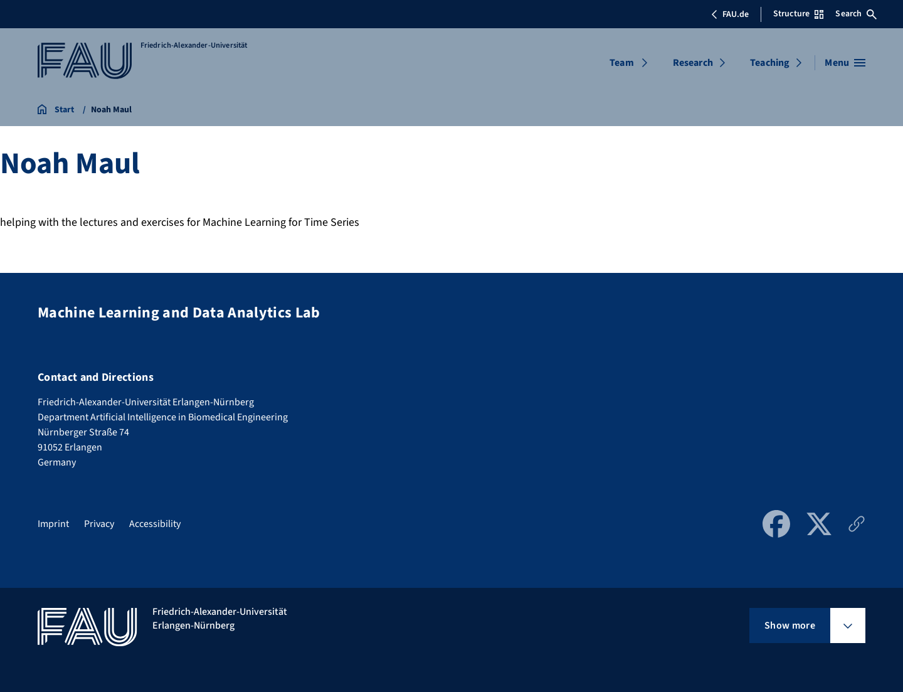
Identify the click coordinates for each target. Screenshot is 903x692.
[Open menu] (845, 63)
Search (856, 14)
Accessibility (155, 524)
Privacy (99, 524)
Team (622, 63)
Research (693, 63)
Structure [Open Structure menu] (798, 14)
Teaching (769, 63)
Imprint (53, 524)
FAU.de (729, 14)
